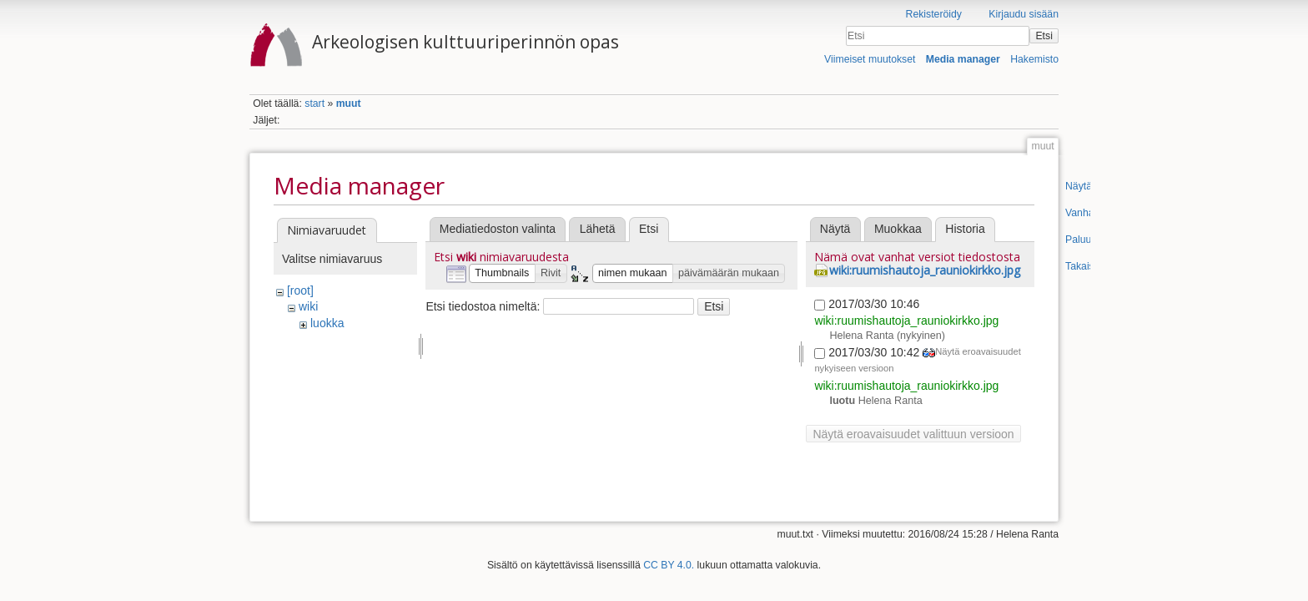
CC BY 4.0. (668, 559)
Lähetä (598, 228)
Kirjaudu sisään (1024, 14)
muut (348, 103)
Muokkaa (898, 228)
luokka (327, 323)
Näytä (835, 228)
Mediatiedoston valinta (498, 228)
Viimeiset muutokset (869, 59)
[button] (502, 273)
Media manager (963, 59)
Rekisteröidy (934, 14)
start (314, 103)
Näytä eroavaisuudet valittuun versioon (913, 434)
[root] (300, 290)
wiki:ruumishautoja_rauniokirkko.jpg (924, 270)
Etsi (1043, 36)
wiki (308, 306)
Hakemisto (1034, 59)
